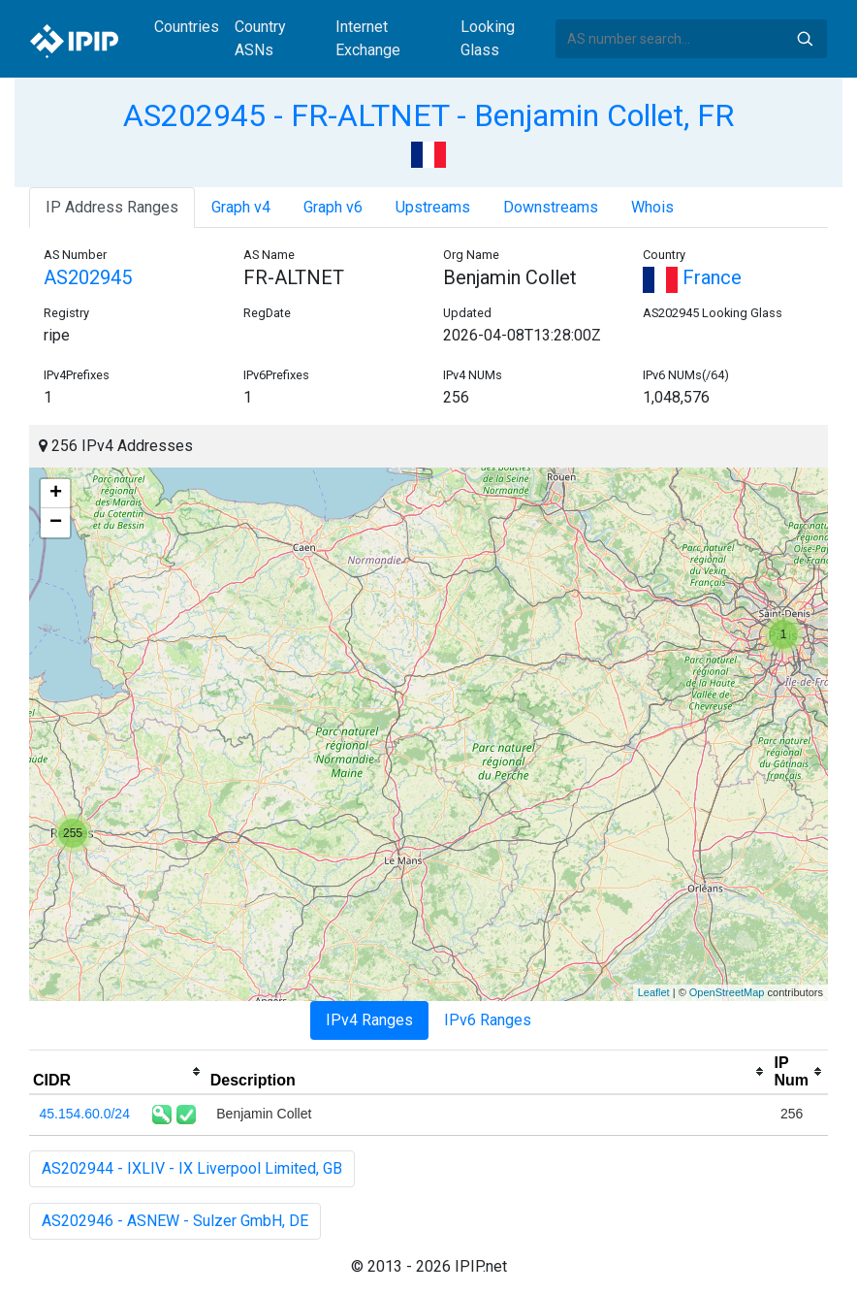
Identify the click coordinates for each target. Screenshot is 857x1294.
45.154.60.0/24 (85, 1113)
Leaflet (654, 992)
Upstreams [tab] (433, 207)
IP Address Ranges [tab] (112, 207)
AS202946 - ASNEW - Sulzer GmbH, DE (175, 1221)
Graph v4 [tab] (240, 207)
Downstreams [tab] (550, 207)
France (692, 277)
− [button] (55, 522)
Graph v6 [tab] (333, 207)
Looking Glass (487, 38)
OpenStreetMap (727, 992)
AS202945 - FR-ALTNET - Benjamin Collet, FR (428, 115)
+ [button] (55, 493)
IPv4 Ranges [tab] (369, 1020)
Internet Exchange (367, 38)
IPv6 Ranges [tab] (487, 1020)
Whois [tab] (652, 207)
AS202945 (88, 277)
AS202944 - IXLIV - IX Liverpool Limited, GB (192, 1168)
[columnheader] (117, 1072)
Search (804, 38)
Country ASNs (260, 38)
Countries (186, 26)
